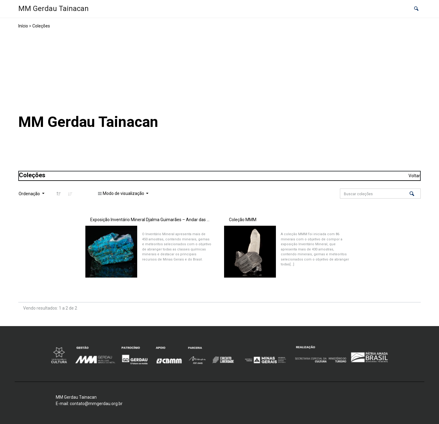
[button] (416, 9)
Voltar (414, 175)
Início (23, 25)
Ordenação (30, 193)
